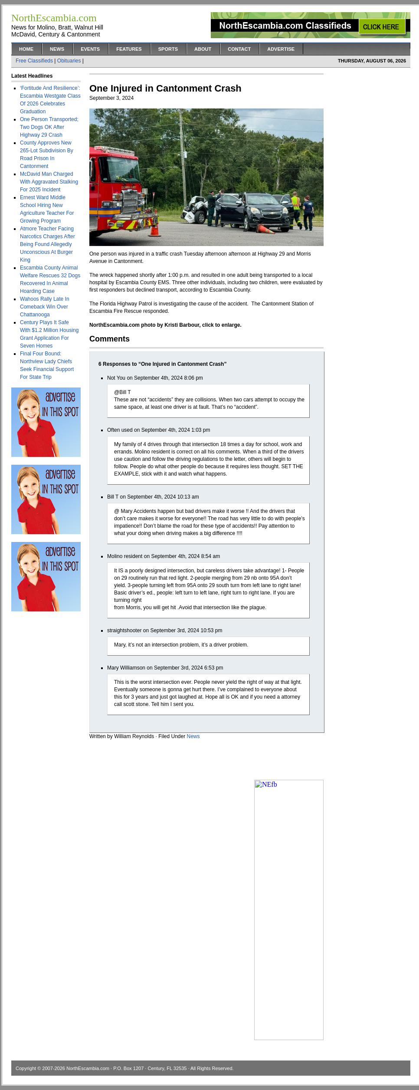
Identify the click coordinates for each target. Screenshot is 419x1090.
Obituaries (69, 61)
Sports (168, 49)
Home (26, 49)
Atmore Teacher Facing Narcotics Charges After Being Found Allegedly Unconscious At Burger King (47, 244)
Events (90, 49)
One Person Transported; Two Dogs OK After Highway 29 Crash (49, 127)
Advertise (281, 49)
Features (128, 49)
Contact (239, 49)
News (57, 49)
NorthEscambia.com (87, 1068)
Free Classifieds (34, 61)
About (202, 49)
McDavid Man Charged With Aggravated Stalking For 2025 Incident (49, 182)
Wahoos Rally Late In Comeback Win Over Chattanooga (44, 307)
